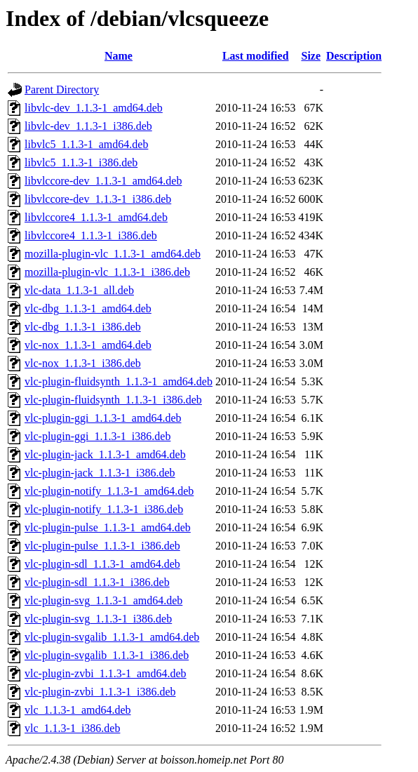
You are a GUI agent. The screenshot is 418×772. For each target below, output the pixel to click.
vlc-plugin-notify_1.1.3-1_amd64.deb (109, 491)
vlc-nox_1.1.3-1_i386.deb (83, 363)
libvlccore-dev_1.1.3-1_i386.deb (98, 199)
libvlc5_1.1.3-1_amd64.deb (86, 144)
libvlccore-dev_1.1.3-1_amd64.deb (103, 181)
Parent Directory (62, 89)
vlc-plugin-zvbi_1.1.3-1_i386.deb (100, 692)
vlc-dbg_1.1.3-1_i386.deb (83, 327)
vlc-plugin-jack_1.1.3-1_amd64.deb (105, 454)
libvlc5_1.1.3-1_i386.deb (81, 162)
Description (354, 56)
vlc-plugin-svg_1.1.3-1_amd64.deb (103, 600)
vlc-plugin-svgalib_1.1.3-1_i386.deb (107, 655)
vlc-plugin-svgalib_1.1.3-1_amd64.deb (112, 637)
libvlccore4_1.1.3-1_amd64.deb (96, 217)
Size (311, 56)
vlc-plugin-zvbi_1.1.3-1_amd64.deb (106, 673)
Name (118, 56)
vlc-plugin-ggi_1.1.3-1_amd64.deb (103, 418)
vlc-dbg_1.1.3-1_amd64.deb (88, 308)
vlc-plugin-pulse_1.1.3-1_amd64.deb (108, 527)
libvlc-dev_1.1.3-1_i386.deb (88, 126)
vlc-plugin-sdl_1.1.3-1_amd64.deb (102, 564)
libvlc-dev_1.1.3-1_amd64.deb (94, 108)
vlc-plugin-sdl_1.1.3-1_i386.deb (97, 582)
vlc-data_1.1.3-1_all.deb (79, 290)
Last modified (255, 56)
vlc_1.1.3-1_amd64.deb (78, 710)
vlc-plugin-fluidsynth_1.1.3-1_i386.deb (113, 400)
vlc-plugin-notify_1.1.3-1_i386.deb (104, 509)
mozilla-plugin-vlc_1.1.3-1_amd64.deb (113, 254)
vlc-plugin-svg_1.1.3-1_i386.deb (98, 619)
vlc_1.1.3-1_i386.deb (72, 728)
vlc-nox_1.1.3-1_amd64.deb (88, 345)
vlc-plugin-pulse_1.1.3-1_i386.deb (102, 546)
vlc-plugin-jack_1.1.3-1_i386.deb (100, 473)
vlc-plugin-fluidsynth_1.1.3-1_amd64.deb (119, 381)
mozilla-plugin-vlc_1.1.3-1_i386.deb (107, 272)
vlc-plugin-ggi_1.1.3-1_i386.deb (97, 436)
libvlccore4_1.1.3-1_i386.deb (91, 235)
